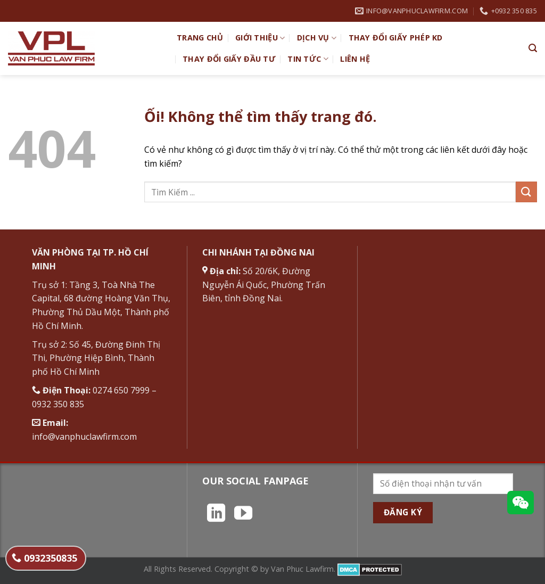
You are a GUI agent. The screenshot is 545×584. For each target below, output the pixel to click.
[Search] (533, 48)
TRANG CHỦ (200, 37)
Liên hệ (355, 59)
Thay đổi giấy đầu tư (229, 59)
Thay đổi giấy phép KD (396, 37)
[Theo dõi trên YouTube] (243, 514)
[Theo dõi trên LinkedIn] (216, 514)
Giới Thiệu (260, 37)
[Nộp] (526, 192)
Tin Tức (307, 59)
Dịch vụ (317, 37)
